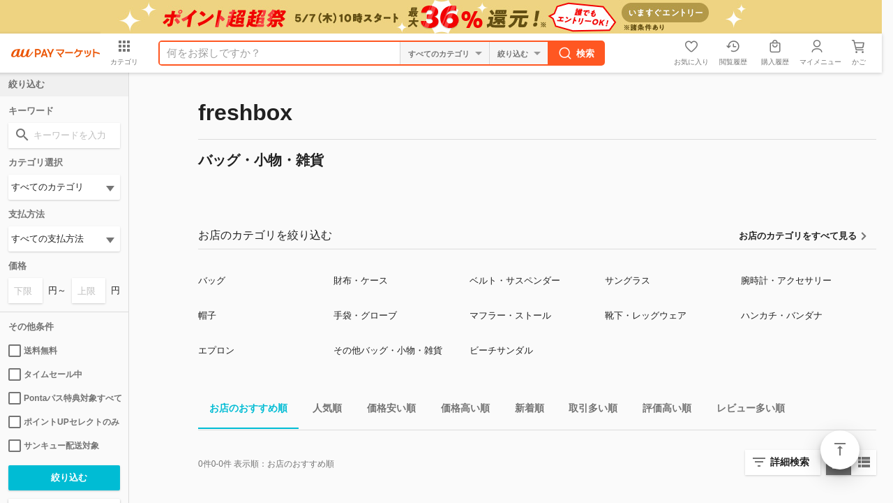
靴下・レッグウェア (645, 315)
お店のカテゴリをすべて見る (798, 236)
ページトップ (840, 449)
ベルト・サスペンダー (515, 280)
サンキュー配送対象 (53, 445)
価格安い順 (386, 410)
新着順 (524, 410)
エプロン (216, 350)
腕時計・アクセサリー (786, 280)
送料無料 (32, 350)
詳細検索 (789, 461)
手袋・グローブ (365, 315)
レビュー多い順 (745, 410)
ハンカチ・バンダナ (782, 315)
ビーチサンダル (501, 350)
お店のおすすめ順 (242, 410)
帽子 (207, 315)
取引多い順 (587, 410)
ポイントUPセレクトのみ (63, 422)
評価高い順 (661, 410)
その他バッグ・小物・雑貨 (387, 350)
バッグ (211, 280)
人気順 (321, 410)
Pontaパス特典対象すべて (64, 398)
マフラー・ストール (510, 315)
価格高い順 (460, 410)
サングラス (627, 280)
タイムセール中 (45, 374)
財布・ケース (360, 280)
